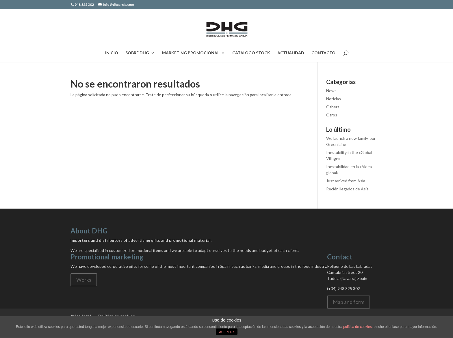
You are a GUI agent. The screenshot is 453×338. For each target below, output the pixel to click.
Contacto (323, 53)
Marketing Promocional (190, 53)
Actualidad (290, 53)
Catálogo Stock (251, 53)
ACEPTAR (226, 332)
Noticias (333, 98)
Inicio (111, 53)
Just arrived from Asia (345, 180)
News (331, 90)
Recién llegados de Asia (347, 188)
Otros (331, 114)
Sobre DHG (137, 53)
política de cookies (357, 327)
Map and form (348, 302)
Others (332, 106)
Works (83, 279)
